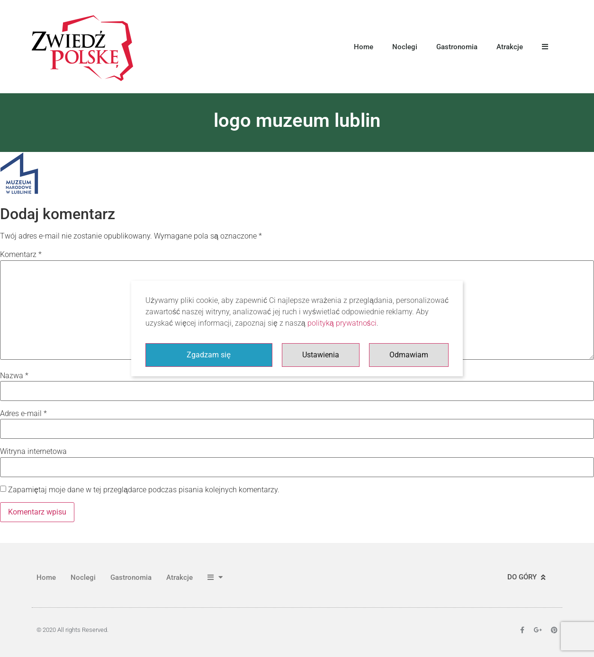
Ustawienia (320, 354)
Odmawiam (408, 354)
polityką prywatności (342, 323)
